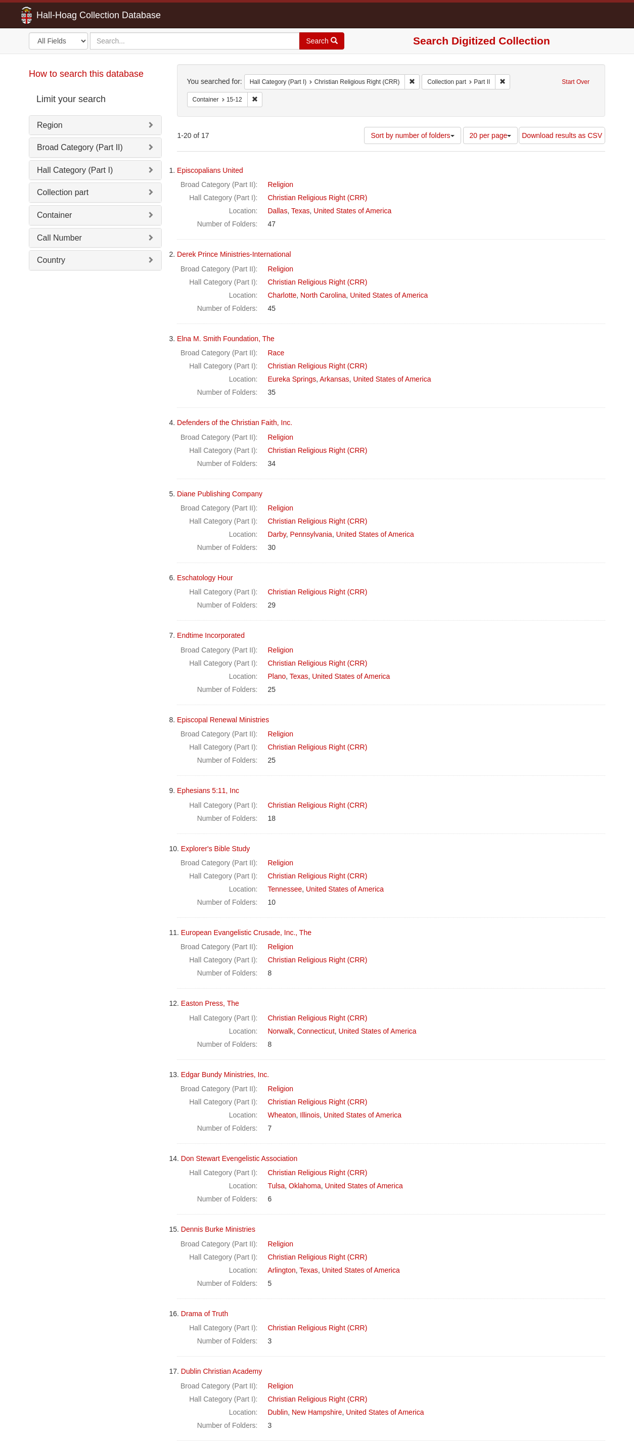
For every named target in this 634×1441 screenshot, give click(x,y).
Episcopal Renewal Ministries (223, 720)
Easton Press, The (210, 1003)
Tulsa (276, 1186)
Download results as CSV (562, 135)
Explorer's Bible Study (215, 849)
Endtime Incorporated (211, 635)
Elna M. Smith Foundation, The (226, 339)
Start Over (576, 81)
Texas (300, 211)
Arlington (282, 1270)
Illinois (310, 1115)
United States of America (352, 211)
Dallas (278, 211)
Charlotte (282, 295)
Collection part (62, 192)
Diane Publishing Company (219, 494)
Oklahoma (305, 1186)
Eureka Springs (292, 379)
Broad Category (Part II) (80, 147)
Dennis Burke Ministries (218, 1229)
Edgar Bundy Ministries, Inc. (225, 1075)
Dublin (278, 1412)
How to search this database (86, 74)
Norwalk (281, 1031)
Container (54, 215)
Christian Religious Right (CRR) (318, 198)
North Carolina (323, 295)
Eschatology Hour (205, 578)
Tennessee (285, 889)
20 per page (491, 135)
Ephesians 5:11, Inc (208, 790)
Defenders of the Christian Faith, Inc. (234, 423)
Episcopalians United (210, 170)
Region (50, 125)
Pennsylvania (311, 534)
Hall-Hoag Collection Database (66, 15)
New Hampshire (317, 1412)
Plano (277, 676)
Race (276, 353)
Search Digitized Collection (481, 41)
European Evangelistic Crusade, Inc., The (246, 932)
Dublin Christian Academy (221, 1371)
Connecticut (316, 1031)
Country (51, 260)
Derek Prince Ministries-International (234, 254)
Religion (281, 184)
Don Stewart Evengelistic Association (239, 1158)
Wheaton (282, 1115)
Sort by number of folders (412, 135)
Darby (277, 534)
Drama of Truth (204, 1314)
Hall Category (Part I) (75, 170)
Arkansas (334, 379)
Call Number (59, 238)
